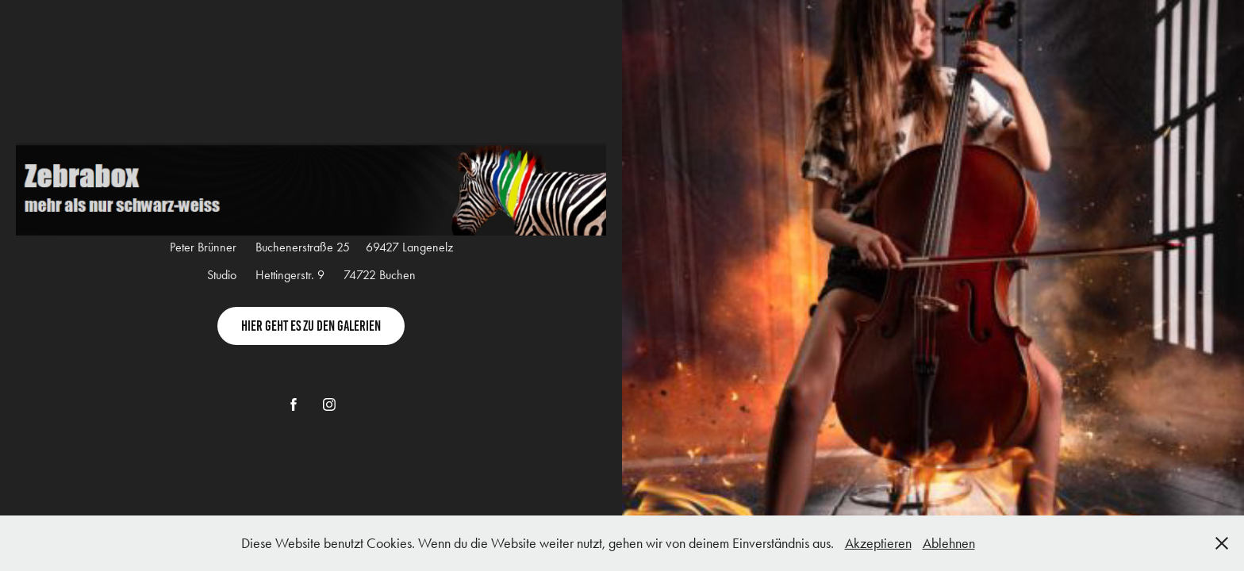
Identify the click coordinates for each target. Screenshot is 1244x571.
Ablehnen (949, 543)
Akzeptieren (878, 543)
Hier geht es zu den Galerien (311, 326)
